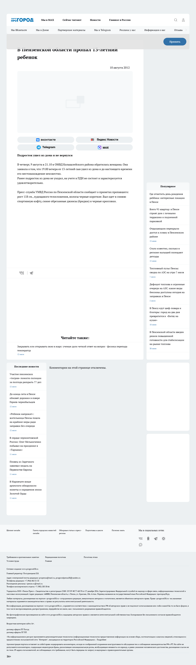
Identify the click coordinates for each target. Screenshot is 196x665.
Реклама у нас (128, 30)
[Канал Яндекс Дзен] (163, 538)
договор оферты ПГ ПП (17, 632)
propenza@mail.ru (47, 578)
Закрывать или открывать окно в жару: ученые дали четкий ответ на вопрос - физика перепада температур (75, 350)
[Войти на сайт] (183, 20)
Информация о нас (154, 30)
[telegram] (32, 273)
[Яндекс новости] (104, 140)
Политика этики (91, 557)
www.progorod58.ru (30, 569)
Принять (175, 41)
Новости (95, 20)
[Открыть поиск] (176, 20)
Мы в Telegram (102, 30)
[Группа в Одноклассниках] (148, 538)
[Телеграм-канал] (45, 147)
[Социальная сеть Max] (104, 147)
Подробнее (101, 640)
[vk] (22, 273)
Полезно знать (118, 530)
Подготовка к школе (94, 530)
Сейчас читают (72, 20)
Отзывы (178, 30)
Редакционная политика (55, 557)
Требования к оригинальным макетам (23, 557)
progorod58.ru (53, 598)
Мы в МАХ (47, 20)
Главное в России (120, 20)
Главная (48, 561)
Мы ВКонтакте (19, 30)
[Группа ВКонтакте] (45, 140)
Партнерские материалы (71, 30)
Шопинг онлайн (13, 530)
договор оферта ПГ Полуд (18, 629)
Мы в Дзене (42, 30)
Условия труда (13, 561)
